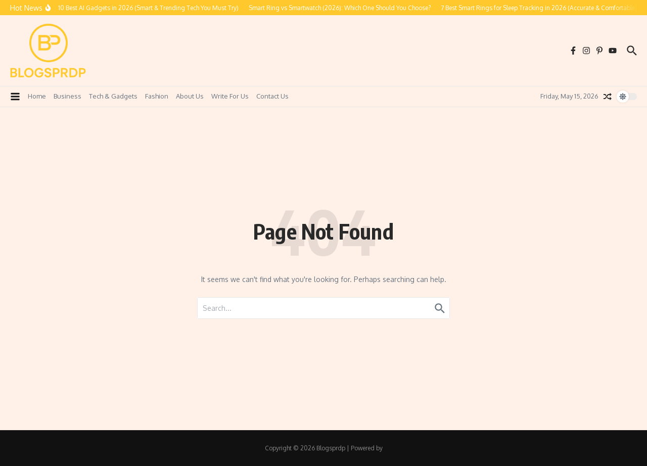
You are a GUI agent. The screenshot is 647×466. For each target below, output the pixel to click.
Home (37, 96)
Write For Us (230, 96)
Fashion (156, 96)
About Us (190, 96)
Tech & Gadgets (113, 96)
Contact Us (272, 96)
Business (67, 96)
